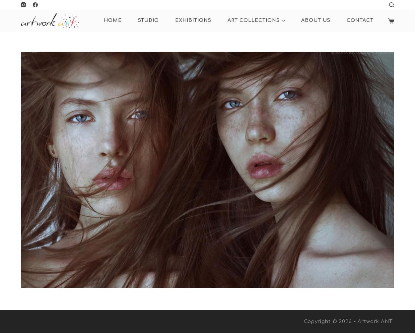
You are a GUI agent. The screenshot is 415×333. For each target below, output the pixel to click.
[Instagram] (23, 4)
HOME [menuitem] (113, 20)
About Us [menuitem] (315, 20)
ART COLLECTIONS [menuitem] (257, 21)
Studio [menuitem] (148, 20)
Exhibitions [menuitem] (193, 20)
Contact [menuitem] (360, 20)
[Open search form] (391, 4)
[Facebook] (35, 4)
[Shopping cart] (391, 21)
